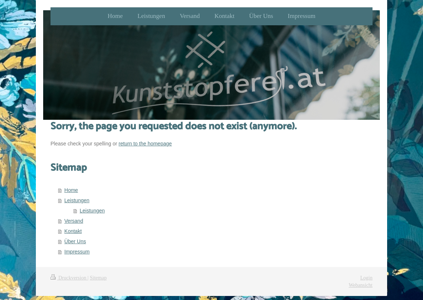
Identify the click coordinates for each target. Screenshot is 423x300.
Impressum (77, 252)
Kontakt (73, 231)
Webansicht (361, 285)
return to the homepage (145, 144)
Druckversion (68, 278)
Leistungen (77, 200)
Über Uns (75, 241)
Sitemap (98, 278)
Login (366, 278)
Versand (73, 221)
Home (71, 190)
